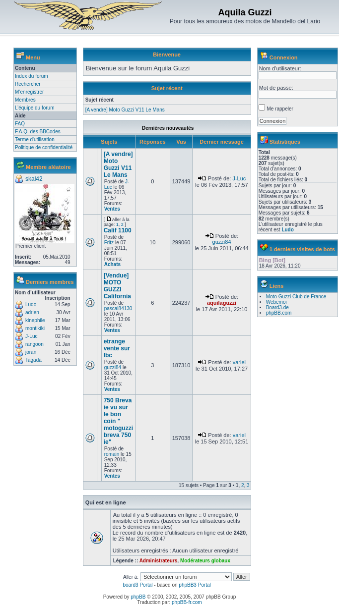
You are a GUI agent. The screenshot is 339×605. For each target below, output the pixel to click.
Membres (25, 100)
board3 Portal (137, 585)
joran (30, 352)
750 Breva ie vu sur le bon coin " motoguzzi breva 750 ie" (118, 421)
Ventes (112, 209)
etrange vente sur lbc (117, 348)
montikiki (35, 328)
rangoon (34, 344)
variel (239, 362)
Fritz (109, 242)
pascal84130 (118, 308)
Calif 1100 (118, 230)
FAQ (20, 123)
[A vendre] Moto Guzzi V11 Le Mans (125, 109)
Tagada (33, 360)
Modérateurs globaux (205, 560)
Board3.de (277, 307)
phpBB (138, 597)
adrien (32, 312)
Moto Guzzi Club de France (296, 296)
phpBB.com (279, 313)
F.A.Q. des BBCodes (38, 131)
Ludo (30, 304)
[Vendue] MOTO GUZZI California (117, 286)
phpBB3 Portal (195, 585)
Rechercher (28, 84)
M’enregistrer (29, 92)
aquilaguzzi (221, 303)
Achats (112, 264)
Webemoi (276, 302)
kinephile (35, 320)
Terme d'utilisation (35, 139)
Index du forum (31, 76)
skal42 (34, 178)
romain (112, 454)
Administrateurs (158, 560)
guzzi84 (221, 242)
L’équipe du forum (35, 107)
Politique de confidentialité (43, 147)
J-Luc (31, 336)
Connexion (284, 57)
